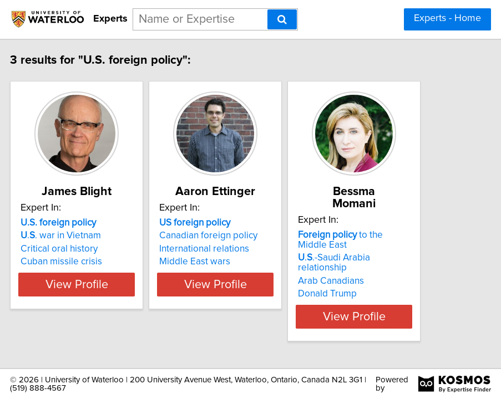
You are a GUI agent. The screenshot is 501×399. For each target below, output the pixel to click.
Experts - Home (447, 18)
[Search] (282, 19)
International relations (237, 261)
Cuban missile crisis (94, 274)
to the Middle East (373, 240)
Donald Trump (360, 294)
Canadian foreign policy (241, 248)
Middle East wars (227, 274)
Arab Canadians (364, 281)
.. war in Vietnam (93, 248)
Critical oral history (91, 261)
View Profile (109, 316)
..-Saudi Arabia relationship (367, 263)
